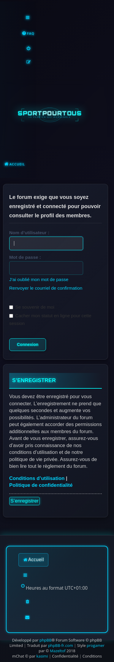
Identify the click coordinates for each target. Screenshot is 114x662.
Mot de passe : (25, 257)
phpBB (45, 640)
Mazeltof (57, 650)
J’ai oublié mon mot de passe (38, 279)
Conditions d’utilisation (36, 478)
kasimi (42, 656)
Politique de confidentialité (41, 485)
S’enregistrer (24, 501)
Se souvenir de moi (31, 307)
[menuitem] (28, 34)
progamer (95, 645)
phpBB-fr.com (60, 645)
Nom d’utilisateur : (29, 232)
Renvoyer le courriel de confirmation (45, 288)
